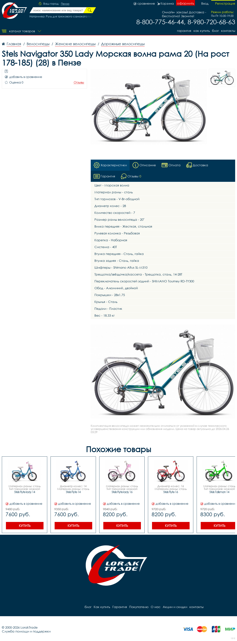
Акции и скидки (175, 607)
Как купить (201, 31)
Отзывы (79, 82)
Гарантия (184, 31)
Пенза (65, 3)
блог (215, 31)
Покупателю (138, 607)
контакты (228, 31)
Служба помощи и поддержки (26, 631)
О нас (156, 607)
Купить (25, 526)
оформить (185, 3)
